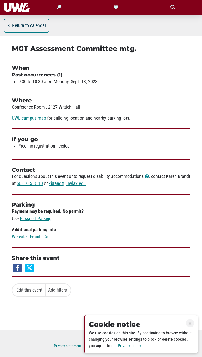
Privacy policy (129, 345)
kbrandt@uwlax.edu (67, 183)
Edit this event (29, 290)
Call (46, 236)
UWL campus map (29, 118)
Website (19, 236)
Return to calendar (26, 25)
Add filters (57, 290)
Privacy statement (67, 346)
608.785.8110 (30, 183)
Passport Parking (36, 218)
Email (35, 236)
